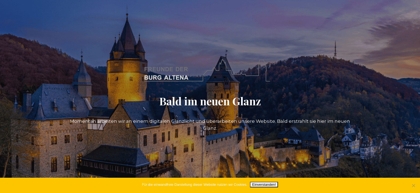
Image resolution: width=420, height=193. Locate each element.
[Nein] (413, 185)
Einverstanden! (264, 185)
